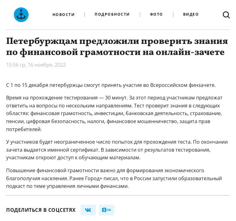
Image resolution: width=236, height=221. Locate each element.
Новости (64, 15)
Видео (191, 14)
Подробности (112, 14)
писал (111, 178)
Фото (156, 14)
